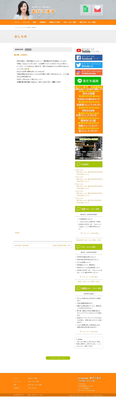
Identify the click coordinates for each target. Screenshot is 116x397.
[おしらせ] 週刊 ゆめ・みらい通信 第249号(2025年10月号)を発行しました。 (90, 186)
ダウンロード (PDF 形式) (91, 233)
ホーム (17, 22)
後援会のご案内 (54, 22)
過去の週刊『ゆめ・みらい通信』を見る (89, 240)
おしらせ (26, 22)
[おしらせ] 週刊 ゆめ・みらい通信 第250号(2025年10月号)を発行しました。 (90, 179)
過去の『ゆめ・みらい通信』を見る (89, 281)
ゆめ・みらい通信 (70, 22)
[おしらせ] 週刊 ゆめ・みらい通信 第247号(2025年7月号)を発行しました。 (89, 200)
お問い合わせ (32, 388)
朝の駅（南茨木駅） (23, 245)
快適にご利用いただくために (35, 394)
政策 (34, 22)
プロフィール (18, 381)
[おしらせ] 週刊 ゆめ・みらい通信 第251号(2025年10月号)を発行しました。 (90, 172)
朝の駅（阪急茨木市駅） (60, 245)
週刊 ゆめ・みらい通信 (88, 22)
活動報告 (43, 22)
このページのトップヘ (58, 358)
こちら (98, 343)
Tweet (17, 233)
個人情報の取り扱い (19, 394)
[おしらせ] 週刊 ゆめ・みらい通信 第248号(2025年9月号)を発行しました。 (89, 193)
